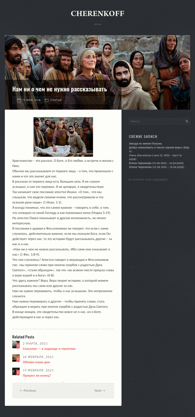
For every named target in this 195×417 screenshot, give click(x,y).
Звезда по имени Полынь (145, 143)
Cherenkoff (160, 179)
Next (98, 390)
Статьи (56, 100)
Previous (30, 390)
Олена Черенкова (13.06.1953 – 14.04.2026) (156, 167)
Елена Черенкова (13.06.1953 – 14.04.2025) (156, 163)
